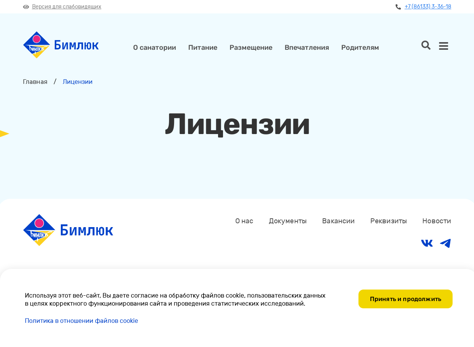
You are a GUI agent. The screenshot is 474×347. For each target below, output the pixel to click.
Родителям (360, 47)
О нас (244, 221)
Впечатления (307, 47)
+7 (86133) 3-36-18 (423, 6)
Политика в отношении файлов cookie (81, 320)
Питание (202, 47)
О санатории (154, 47)
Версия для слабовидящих (62, 6)
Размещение (251, 47)
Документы (288, 221)
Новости (436, 221)
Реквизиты (388, 221)
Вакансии (338, 221)
